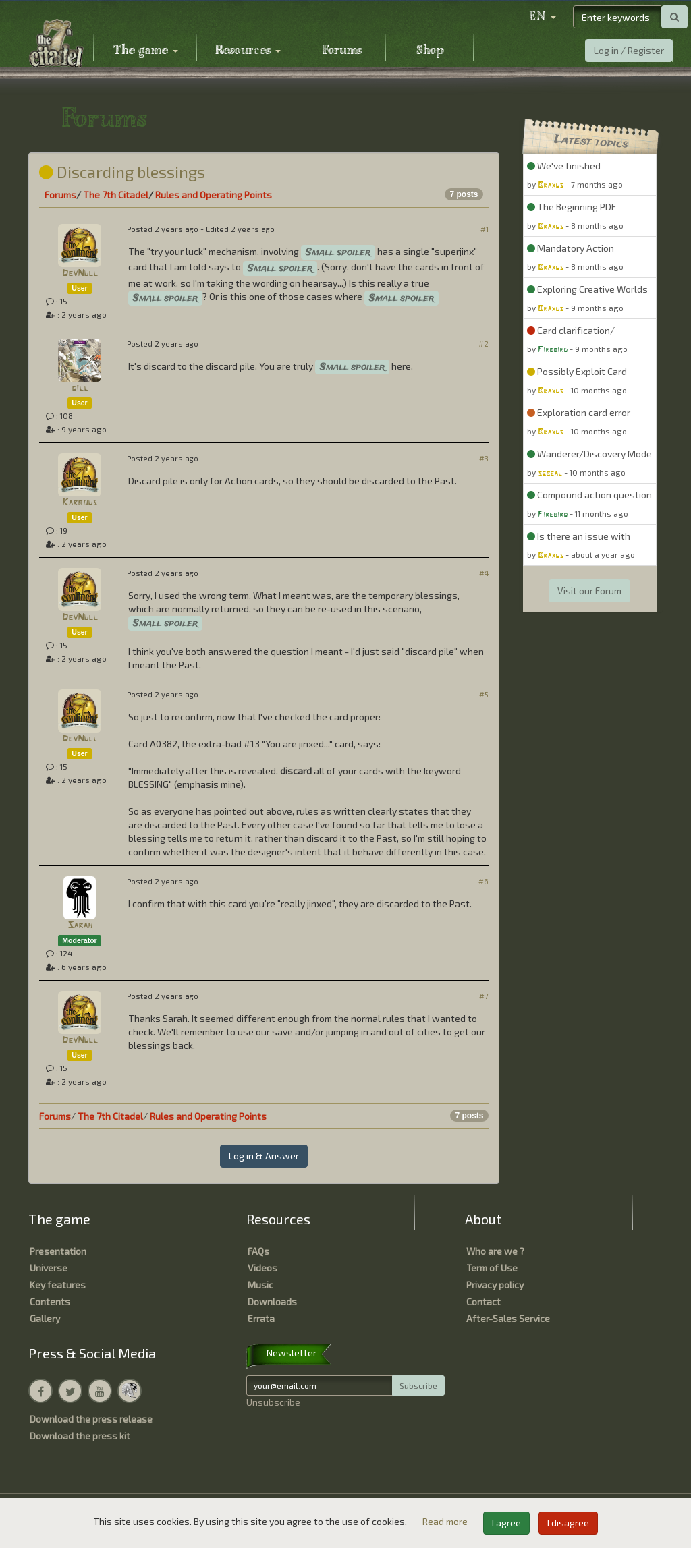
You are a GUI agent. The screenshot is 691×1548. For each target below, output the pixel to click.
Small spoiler (338, 252)
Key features (58, 1284)
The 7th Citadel (115, 194)
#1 (484, 229)
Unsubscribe (273, 1402)
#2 (483, 343)
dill (80, 388)
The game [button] (145, 50)
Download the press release (91, 1419)
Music (260, 1284)
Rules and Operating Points (213, 194)
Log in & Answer (264, 1156)
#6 (483, 881)
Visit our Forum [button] (589, 590)
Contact (483, 1301)
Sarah (79, 926)
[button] (542, 17)
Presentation (58, 1251)
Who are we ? (495, 1251)
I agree (506, 1522)
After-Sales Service (508, 1318)
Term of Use (492, 1267)
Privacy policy (495, 1284)
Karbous (79, 503)
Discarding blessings (122, 171)
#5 (484, 694)
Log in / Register (629, 50)
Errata (261, 1318)
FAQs (258, 1251)
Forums (342, 50)
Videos (262, 1267)
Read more (446, 1521)
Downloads (272, 1301)
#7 (484, 996)
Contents (50, 1301)
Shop (430, 50)
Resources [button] (248, 50)
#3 (484, 458)
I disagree (568, 1522)
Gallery (45, 1318)
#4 (484, 573)
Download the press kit (80, 1435)
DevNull (80, 273)
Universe (48, 1267)
